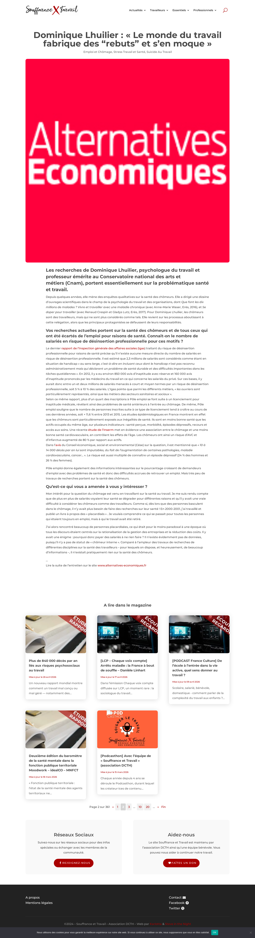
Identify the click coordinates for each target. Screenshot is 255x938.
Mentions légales (39, 903)
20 (147, 807)
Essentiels (179, 10)
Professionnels (203, 10)
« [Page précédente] (113, 807)
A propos (33, 897)
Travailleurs (157, 10)
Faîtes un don (184, 862)
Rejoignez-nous (76, 862)
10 (140, 807)
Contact (175, 897)
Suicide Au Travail (159, 52)
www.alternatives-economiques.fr (122, 565)
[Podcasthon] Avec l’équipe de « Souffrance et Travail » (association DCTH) (126, 760)
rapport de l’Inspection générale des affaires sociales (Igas (102, 348)
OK (214, 932)
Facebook (177, 903)
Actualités (136, 10)
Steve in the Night (178, 924)
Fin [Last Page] (163, 807)
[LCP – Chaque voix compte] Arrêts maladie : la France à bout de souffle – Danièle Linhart (127, 665)
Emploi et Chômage (97, 52)
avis (58, 445)
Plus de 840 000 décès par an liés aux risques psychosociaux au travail (54, 665)
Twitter (174, 908)
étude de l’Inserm (101, 430)
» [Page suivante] (158, 807)
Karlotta (156, 924)
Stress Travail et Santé (129, 52)
